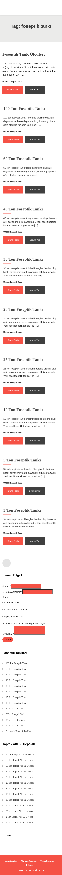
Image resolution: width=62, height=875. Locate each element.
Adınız (6, 586)
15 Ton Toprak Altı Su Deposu (20, 794)
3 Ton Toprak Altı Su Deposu (19, 811)
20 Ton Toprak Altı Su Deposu (20, 788)
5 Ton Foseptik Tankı (25, 466)
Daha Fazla (13, 89)
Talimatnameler (47, 861)
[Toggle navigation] (56, 7)
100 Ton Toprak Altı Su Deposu (20, 754)
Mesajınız (8, 633)
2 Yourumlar (33, 485)
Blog (8, 835)
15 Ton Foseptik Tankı (16, 697)
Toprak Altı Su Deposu (16, 609)
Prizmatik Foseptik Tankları (19, 731)
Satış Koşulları (11, 861)
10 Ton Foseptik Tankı (26, 416)
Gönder (8, 639)
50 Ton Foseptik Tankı (16, 675)
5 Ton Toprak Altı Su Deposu (19, 805)
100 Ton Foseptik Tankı (27, 115)
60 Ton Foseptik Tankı (26, 165)
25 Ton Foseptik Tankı (26, 366)
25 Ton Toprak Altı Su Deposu (20, 783)
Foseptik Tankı (16, 81)
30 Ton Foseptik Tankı (26, 265)
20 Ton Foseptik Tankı (26, 315)
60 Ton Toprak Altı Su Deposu (20, 760)
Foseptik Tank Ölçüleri (24, 55)
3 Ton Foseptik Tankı (25, 516)
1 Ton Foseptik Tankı (15, 726)
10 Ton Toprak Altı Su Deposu (20, 800)
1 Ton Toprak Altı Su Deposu (19, 822)
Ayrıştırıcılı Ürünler (14, 616)
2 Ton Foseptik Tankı (15, 720)
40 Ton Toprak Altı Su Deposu (20, 771)
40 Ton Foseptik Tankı (26, 215)
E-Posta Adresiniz (12, 592)
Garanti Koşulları (29, 861)
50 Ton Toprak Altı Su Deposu (20, 766)
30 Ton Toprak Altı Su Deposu (20, 777)
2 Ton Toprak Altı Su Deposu (19, 817)
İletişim (29, 865)
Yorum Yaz (35, 89)
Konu (5, 597)
